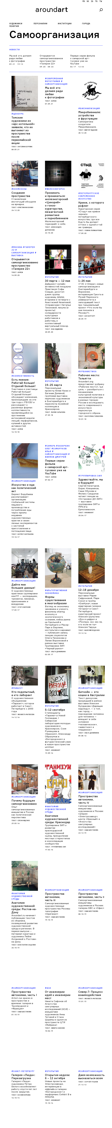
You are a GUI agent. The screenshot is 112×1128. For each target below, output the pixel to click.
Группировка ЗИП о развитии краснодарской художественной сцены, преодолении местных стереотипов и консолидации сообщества (57, 797)
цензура (18, 114)
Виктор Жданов (90, 130)
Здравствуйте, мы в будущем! (90, 481)
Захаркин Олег (57, 447)
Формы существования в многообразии (56, 587)
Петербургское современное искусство (88, 196)
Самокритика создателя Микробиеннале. (87, 124)
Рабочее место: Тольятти (89, 377)
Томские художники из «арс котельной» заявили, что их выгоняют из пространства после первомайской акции (23, 130)
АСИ (49, 947)
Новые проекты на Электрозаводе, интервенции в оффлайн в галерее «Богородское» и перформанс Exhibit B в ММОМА (58, 1048)
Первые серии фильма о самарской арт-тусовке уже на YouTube (82, 59)
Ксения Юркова (24, 1054)
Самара (51, 446)
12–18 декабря (88, 581)
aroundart (89, 512)
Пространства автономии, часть (88, 776)
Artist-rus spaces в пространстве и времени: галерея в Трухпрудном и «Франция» (22, 962)
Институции (65, 24)
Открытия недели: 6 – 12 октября (57, 1036)
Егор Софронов (24, 603)
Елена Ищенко (24, 793)
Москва (17, 247)
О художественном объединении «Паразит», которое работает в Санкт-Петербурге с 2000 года (22, 698)
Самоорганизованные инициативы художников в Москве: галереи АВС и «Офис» (91, 867)
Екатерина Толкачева (93, 416)
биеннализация (90, 108)
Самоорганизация (24, 481)
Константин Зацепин (27, 904)
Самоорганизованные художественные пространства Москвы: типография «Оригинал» (57, 871)
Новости (14, 50)
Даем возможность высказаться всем (91, 1036)
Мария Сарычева (58, 412)
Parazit (18, 682)
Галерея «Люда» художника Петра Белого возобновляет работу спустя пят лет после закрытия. (24, 1046)
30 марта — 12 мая (57, 280)
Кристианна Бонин (25, 207)
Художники (15, 24)
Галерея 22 (23, 248)
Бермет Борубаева (26, 534)
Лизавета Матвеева (26, 708)
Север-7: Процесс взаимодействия (90, 953)
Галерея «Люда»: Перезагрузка (23, 1036)
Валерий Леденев (92, 621)
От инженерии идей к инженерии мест (57, 954)
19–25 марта (53, 384)
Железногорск (56, 189)
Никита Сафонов (58, 987)
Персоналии (40, 24)
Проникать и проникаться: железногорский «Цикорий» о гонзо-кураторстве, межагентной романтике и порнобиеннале (56, 205)
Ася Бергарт (89, 316)
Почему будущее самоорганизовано (24, 775)
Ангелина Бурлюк (25, 146)
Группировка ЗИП (91, 476)
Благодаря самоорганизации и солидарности (23, 1109)
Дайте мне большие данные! (23, 583)
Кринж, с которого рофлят (91, 204)
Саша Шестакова (91, 807)
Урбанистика (88, 372)
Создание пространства (20, 194)
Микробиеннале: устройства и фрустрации (89, 115)
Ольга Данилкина (58, 638)
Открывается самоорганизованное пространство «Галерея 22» (51, 59)
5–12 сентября (55, 685)
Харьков (18, 1103)
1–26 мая (84, 280)
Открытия (53, 277)
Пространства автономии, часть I (24, 953)
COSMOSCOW (20, 189)
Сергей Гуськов (91, 1041)
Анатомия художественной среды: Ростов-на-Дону (24, 867)
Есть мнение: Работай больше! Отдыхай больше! (23, 383)
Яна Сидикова (57, 329)
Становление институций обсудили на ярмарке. (23, 202)
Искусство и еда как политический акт (23, 488)
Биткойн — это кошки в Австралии (91, 687)
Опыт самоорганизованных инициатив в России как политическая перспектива (23, 784)
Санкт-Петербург (24, 1031)
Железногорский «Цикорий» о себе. (55, 222)
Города (86, 24)
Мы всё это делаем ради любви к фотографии (20, 58)
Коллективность (23, 376)
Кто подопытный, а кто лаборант (23, 687)
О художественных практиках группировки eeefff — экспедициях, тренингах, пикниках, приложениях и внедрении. (24, 594)
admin (53, 101)
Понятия (14, 26)
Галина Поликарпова (93, 230)
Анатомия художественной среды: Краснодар (57, 782)
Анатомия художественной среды (55, 772)
